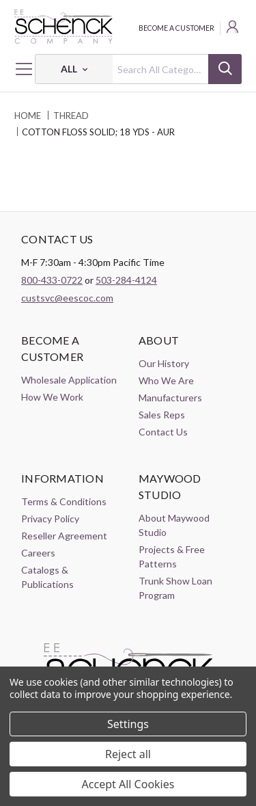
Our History (164, 363)
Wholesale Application (69, 380)
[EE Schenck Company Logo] (128, 27)
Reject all (128, 754)
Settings (128, 723)
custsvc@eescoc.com (67, 298)
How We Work (52, 397)
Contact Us (163, 432)
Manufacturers (170, 397)
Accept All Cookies (128, 784)
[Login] (233, 28)
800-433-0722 (52, 280)
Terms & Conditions (63, 501)
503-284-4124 (126, 280)
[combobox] (138, 69)
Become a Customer (176, 28)
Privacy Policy (50, 518)
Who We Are (166, 380)
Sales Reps (162, 414)
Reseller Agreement (64, 535)
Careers (38, 553)
